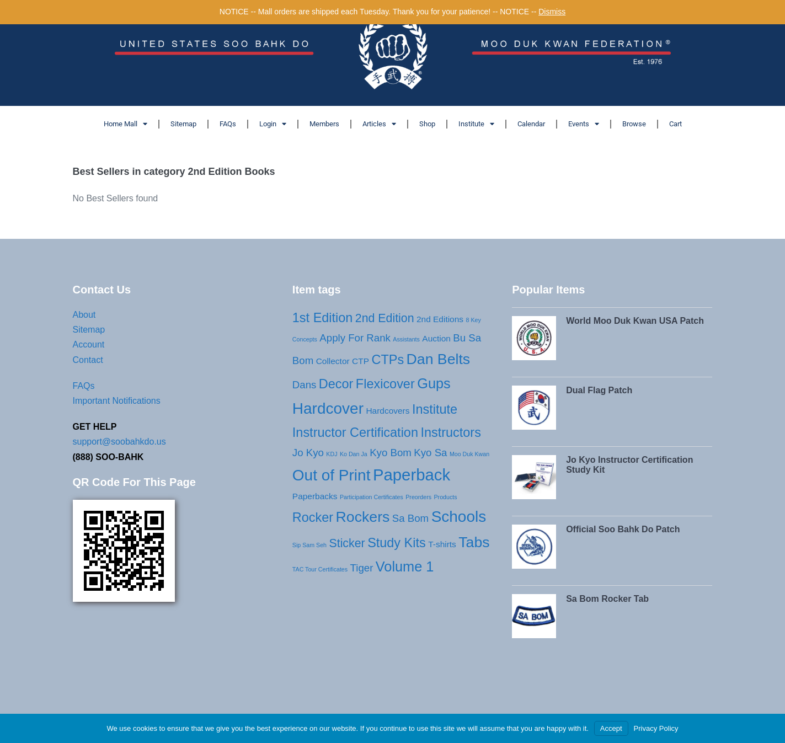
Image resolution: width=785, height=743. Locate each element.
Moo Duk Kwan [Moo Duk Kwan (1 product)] (469, 454)
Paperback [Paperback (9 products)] (411, 475)
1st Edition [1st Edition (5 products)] (322, 318)
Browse (634, 124)
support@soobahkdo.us (119, 441)
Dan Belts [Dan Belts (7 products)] (439, 359)
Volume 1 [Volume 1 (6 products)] (405, 566)
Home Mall (125, 124)
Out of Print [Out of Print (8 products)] (331, 475)
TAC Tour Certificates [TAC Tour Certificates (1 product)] (320, 569)
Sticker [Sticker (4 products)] (347, 543)
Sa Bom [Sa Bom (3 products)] (410, 518)
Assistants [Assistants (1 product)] (406, 339)
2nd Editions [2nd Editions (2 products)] (439, 319)
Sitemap (183, 124)
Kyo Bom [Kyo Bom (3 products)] (391, 452)
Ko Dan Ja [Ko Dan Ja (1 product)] (353, 454)
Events (583, 124)
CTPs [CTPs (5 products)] (387, 359)
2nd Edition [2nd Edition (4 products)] (384, 318)
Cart (675, 124)
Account (89, 344)
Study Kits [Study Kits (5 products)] (396, 543)
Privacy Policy (656, 728)
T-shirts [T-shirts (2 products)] (442, 544)
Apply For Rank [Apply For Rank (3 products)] (355, 338)
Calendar (531, 124)
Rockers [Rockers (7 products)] (363, 517)
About (84, 314)
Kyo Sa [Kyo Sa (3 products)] (430, 452)
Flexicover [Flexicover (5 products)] (385, 384)
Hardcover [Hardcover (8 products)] (328, 408)
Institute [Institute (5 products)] (434, 409)
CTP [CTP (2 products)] (360, 361)
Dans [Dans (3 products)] (304, 385)
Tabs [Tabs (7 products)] (473, 542)
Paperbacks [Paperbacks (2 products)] (315, 496)
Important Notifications (117, 400)
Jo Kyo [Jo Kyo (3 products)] (308, 452)
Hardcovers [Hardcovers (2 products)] (387, 410)
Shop (427, 124)
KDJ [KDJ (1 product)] (331, 454)
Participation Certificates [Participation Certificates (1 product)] (371, 497)
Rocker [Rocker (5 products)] (312, 517)
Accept (611, 728)
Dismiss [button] (551, 11)
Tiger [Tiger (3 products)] (361, 568)
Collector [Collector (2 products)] (333, 361)
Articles (379, 124)
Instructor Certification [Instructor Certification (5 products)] (355, 432)
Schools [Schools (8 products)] (459, 516)
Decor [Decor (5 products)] (336, 384)
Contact (88, 360)
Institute (476, 124)
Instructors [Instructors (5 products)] (450, 432)
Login (272, 124)
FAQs (228, 124)
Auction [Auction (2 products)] (436, 338)
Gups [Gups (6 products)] (434, 383)
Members (324, 124)
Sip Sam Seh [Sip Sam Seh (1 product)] (309, 545)
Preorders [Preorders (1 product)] (418, 497)
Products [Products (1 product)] (445, 497)
